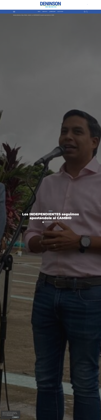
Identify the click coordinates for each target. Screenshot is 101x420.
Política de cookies (9, 414)
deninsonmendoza (48, 221)
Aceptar (15, 417)
